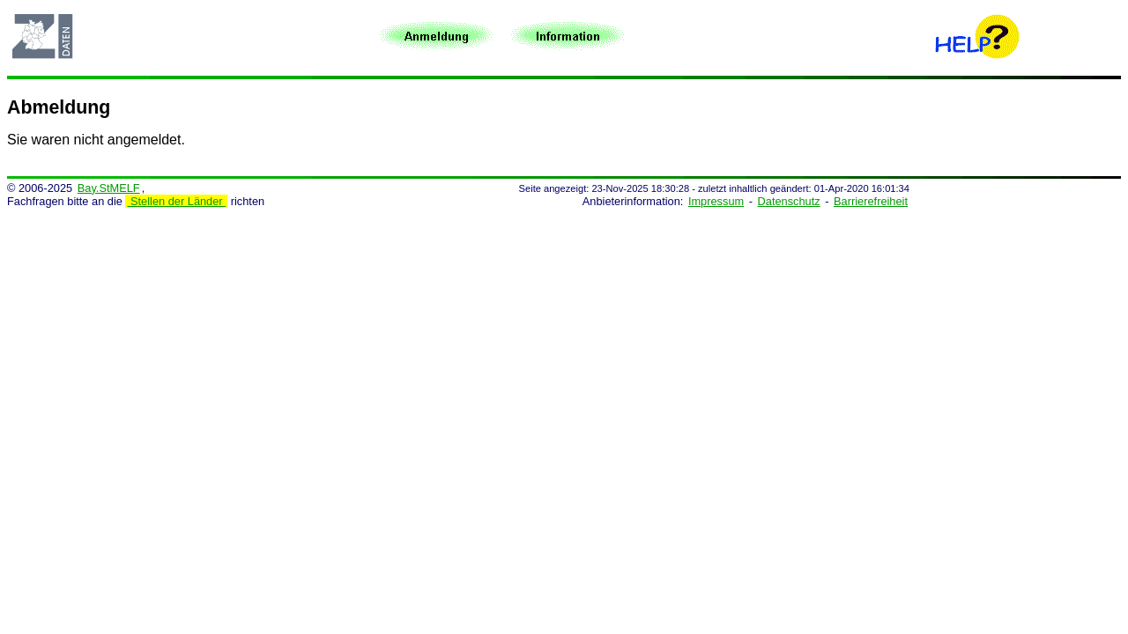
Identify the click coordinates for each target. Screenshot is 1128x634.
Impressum (716, 201)
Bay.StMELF (109, 188)
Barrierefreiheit (871, 201)
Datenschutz (789, 201)
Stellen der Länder (176, 201)
